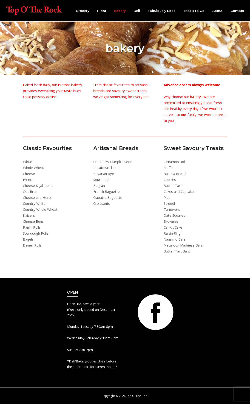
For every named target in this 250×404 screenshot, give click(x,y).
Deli (137, 11)
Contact (237, 11)
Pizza (101, 11)
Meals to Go (194, 11)
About (217, 11)
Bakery (120, 11)
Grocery (82, 11)
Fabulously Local (162, 11)
